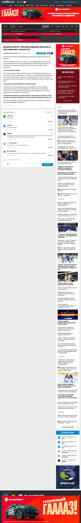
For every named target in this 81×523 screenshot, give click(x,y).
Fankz (63, 438)
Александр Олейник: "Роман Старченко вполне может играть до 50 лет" (67, 300)
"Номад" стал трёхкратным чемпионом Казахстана (66, 219)
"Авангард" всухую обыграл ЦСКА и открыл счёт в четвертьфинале (67, 391)
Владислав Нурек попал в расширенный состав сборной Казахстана (66, 294)
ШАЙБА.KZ (8, 2)
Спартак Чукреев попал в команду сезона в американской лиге (68, 403)
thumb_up (51, 115)
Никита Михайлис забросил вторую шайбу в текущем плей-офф (67, 249)
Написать (47, 164)
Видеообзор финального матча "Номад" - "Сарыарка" (68, 194)
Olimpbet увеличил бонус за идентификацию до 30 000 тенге (67, 147)
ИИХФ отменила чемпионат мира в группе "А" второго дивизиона (67, 416)
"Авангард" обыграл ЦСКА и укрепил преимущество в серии (67, 136)
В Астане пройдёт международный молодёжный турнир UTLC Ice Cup (66, 306)
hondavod (9, 125)
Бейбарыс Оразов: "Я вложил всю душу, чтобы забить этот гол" (67, 215)
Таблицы (60, 5)
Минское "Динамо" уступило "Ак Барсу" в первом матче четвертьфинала (67, 204)
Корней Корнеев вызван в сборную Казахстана (65, 334)
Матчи (52, 5)
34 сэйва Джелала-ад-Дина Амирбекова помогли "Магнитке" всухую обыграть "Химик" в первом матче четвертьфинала (67, 129)
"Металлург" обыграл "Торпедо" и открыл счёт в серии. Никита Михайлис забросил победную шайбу (67, 243)
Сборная (44, 5)
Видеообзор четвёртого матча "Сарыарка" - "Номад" (67, 422)
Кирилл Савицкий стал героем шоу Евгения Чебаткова (66, 162)
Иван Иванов (65, 452)
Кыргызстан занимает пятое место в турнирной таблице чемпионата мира (66, 185)
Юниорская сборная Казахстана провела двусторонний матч (67, 407)
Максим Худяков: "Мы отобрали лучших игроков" (67, 288)
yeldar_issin (10, 116)
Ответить (50, 121)
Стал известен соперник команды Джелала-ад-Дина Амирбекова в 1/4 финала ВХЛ (67, 351)
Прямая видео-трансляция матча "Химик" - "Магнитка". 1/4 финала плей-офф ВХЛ (67, 142)
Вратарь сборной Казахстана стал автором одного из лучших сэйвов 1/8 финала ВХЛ (67, 369)
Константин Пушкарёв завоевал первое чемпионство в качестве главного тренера (67, 210)
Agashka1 (9, 133)
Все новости (68, 101)
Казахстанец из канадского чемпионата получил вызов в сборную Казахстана (66, 329)
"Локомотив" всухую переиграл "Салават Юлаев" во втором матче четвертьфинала (68, 111)
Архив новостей (68, 427)
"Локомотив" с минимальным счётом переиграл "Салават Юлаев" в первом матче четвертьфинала (66, 362)
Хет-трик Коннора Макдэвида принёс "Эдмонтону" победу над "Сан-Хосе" (67, 345)
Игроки (69, 5)
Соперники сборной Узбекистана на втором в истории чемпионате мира (67, 178)
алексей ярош (12, 151)
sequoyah (64, 461)
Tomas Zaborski (13, 143)
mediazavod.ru (10, 105)
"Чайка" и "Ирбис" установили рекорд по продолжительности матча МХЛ (67, 339)
